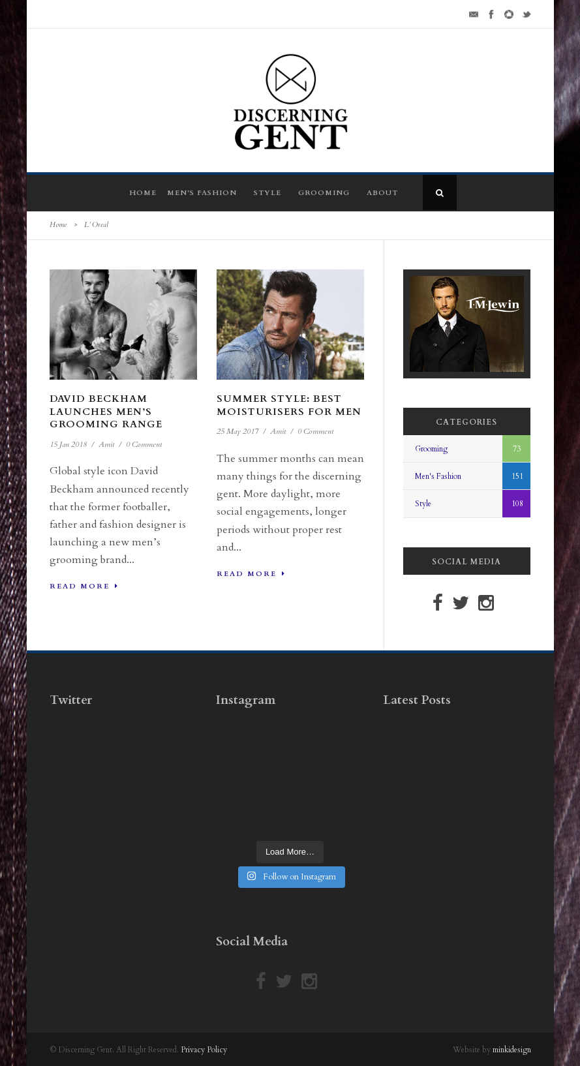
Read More (84, 586)
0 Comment (144, 444)
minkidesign (512, 1049)
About (382, 193)
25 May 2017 (237, 431)
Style (267, 193)
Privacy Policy (204, 1049)
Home (143, 193)
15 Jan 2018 (68, 444)
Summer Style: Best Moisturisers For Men (289, 405)
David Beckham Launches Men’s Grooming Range (106, 411)
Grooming (324, 193)
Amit (106, 444)
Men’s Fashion (202, 193)
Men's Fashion (438, 476)
